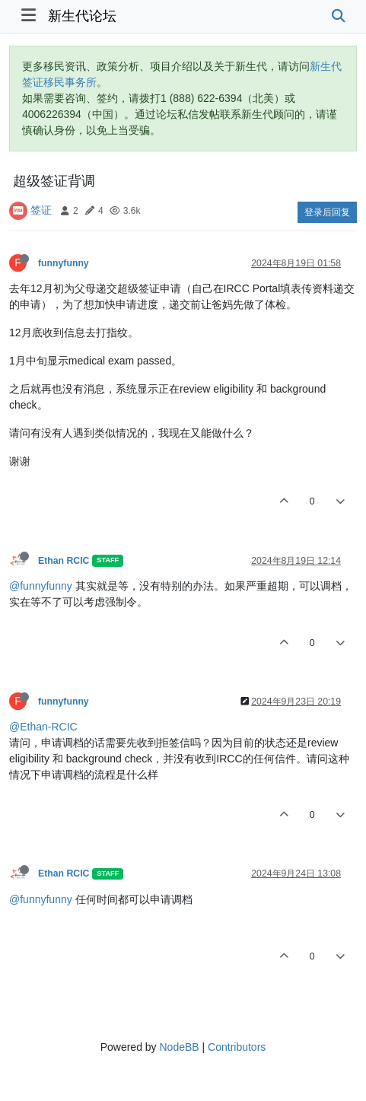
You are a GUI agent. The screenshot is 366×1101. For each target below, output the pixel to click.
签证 (41, 210)
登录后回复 (327, 212)
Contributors (237, 1047)
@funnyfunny (40, 586)
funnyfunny (63, 263)
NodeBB (179, 1047)
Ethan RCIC (63, 560)
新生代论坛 (82, 16)
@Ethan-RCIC (43, 727)
